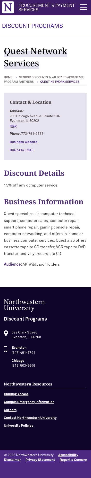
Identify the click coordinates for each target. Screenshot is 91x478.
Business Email (21, 150)
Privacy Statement (40, 460)
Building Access (16, 395)
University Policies (18, 427)
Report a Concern (73, 460)
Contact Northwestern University (30, 419)
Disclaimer (12, 460)
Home (8, 77)
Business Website (23, 142)
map (13, 125)
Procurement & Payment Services (46, 7)
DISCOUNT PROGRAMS (32, 26)
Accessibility (68, 455)
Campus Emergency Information (29, 403)
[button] (83, 7)
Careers (10, 411)
